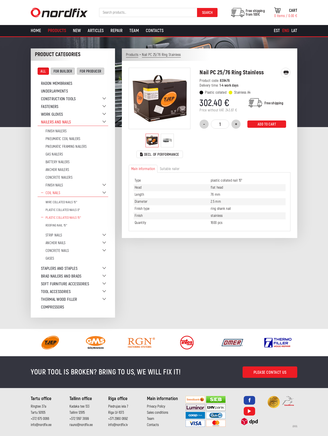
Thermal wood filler (59, 299)
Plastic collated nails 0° (63, 210)
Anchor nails (56, 243)
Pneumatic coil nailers (63, 139)
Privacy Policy (156, 406)
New (77, 30)
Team (134, 30)
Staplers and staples (59, 268)
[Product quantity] (220, 124)
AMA (294, 426)
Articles (96, 30)
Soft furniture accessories (65, 284)
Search (207, 12)
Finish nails (54, 185)
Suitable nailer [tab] (170, 169)
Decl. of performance (159, 155)
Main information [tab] (143, 169)
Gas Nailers (54, 154)
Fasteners (50, 106)
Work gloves (52, 114)
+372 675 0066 (40, 418)
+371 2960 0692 (118, 418)
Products (57, 30)
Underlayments (54, 91)
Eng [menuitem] (285, 30)
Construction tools (58, 99)
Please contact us (270, 372)
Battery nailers (58, 162)
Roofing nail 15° (56, 225)
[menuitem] (277, 30)
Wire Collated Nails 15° (61, 202)
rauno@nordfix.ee (81, 425)
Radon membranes (56, 83)
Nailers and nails (56, 122)
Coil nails (53, 193)
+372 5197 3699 (79, 418)
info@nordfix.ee (41, 425)
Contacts (155, 30)
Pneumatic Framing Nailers (66, 146)
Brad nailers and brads (61, 276)
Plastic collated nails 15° (63, 218)
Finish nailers (56, 131)
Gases (50, 258)
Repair (116, 30)
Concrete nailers (59, 177)
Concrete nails (57, 250)
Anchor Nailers (57, 170)
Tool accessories (56, 291)
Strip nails (54, 235)
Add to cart (267, 124)
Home (36, 30)
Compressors (52, 307)
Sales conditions (157, 412)
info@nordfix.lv (118, 425)
